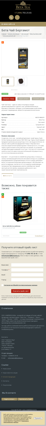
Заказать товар (8, 99)
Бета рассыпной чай (9, 36)
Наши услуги (6, 369)
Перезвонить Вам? (11, 17)
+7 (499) (23, 13)
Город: (4, 280)
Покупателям (6, 385)
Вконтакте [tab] (7, 176)
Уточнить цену (38, 99)
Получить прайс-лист (21, 291)
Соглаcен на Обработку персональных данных (20, 285)
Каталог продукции (13, 34)
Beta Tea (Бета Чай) (35, 34)
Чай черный (24, 34)
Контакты (5, 381)
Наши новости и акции (9, 373)
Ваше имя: (5, 265)
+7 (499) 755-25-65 (31, 254)
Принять (38, 418)
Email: (3, 275)
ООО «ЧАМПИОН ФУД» (29, 410)
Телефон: (5, 270)
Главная (4, 34)
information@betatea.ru (10, 256)
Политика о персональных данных (16, 421)
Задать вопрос (17, 17)
